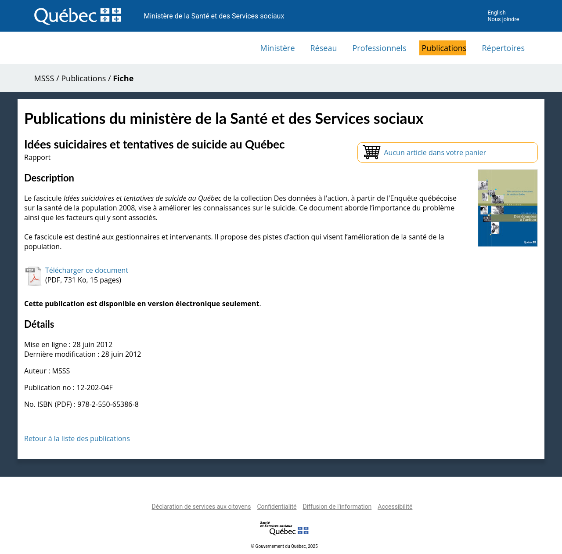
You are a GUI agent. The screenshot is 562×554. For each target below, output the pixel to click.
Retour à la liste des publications (77, 438)
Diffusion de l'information (337, 506)
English (496, 12)
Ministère (277, 48)
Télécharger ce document (86, 270)
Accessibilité (395, 506)
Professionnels (379, 48)
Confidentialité (276, 506)
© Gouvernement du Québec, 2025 (284, 546)
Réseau (323, 48)
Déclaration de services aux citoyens (201, 506)
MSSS (44, 78)
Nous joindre (503, 19)
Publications (444, 48)
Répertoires (503, 48)
